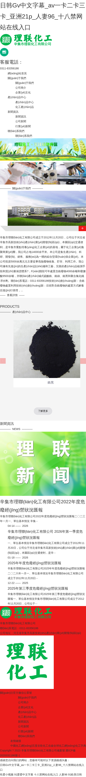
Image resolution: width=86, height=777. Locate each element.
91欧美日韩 (75, 774)
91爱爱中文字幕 (23, 774)
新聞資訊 (13, 111)
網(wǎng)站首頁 (17, 73)
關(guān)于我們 (17, 78)
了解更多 (43, 411)
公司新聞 (20, 121)
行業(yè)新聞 (23, 126)
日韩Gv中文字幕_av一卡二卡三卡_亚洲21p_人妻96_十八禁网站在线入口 (42, 16)
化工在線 (48, 745)
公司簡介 (20, 87)
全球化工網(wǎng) (64, 745)
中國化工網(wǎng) (21, 745)
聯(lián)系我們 (16, 131)
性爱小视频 (6, 774)
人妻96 (63, 774)
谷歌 (40, 745)
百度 (34, 745)
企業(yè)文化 (23, 92)
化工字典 (80, 745)
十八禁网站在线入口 (46, 774)
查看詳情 (12, 295)
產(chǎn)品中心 (17, 97)
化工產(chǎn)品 (24, 106)
